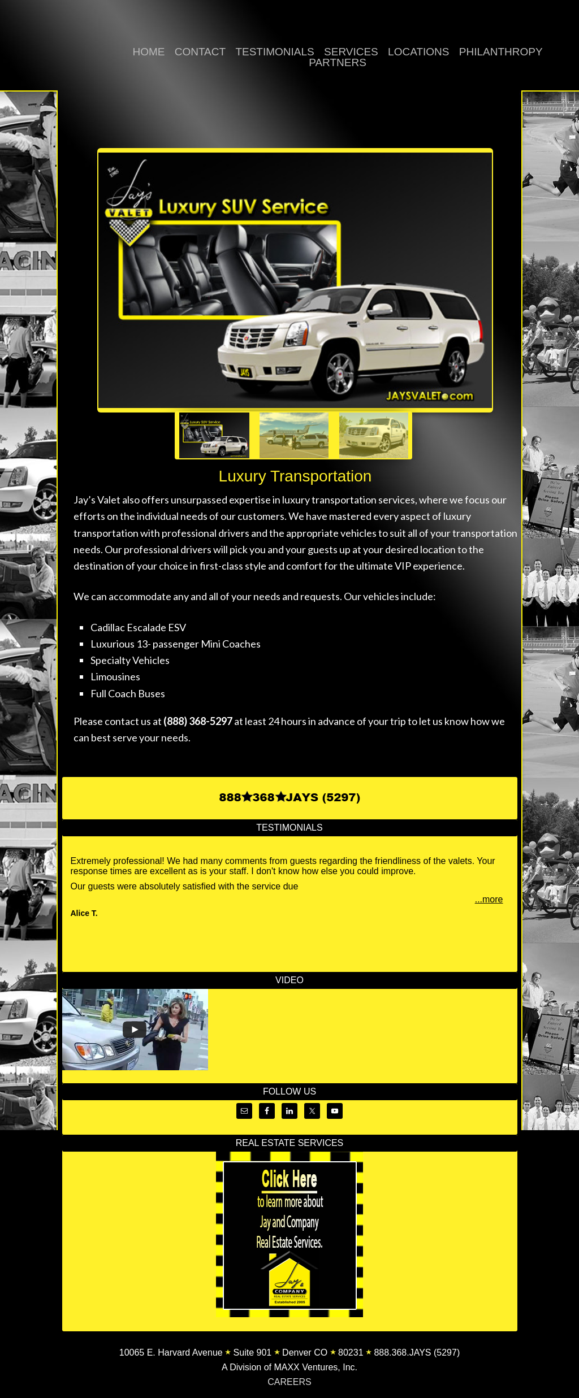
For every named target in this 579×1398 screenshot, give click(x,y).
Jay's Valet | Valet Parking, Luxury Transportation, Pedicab (45, 52)
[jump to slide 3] (373, 435)
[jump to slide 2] (294, 435)
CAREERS (289, 1382)
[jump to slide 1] (214, 435)
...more (489, 899)
